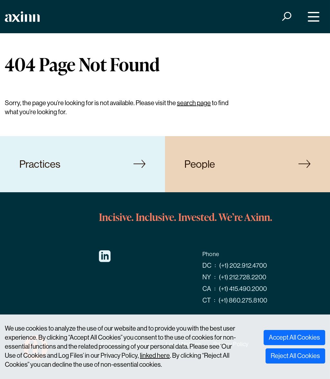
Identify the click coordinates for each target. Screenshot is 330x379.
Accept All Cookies (294, 337)
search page (194, 103)
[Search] (286, 16)
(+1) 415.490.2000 (243, 289)
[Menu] (312, 16)
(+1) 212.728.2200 (242, 277)
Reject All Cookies (295, 356)
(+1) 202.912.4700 (243, 265)
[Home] (22, 17)
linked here (155, 355)
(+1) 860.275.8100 (242, 300)
